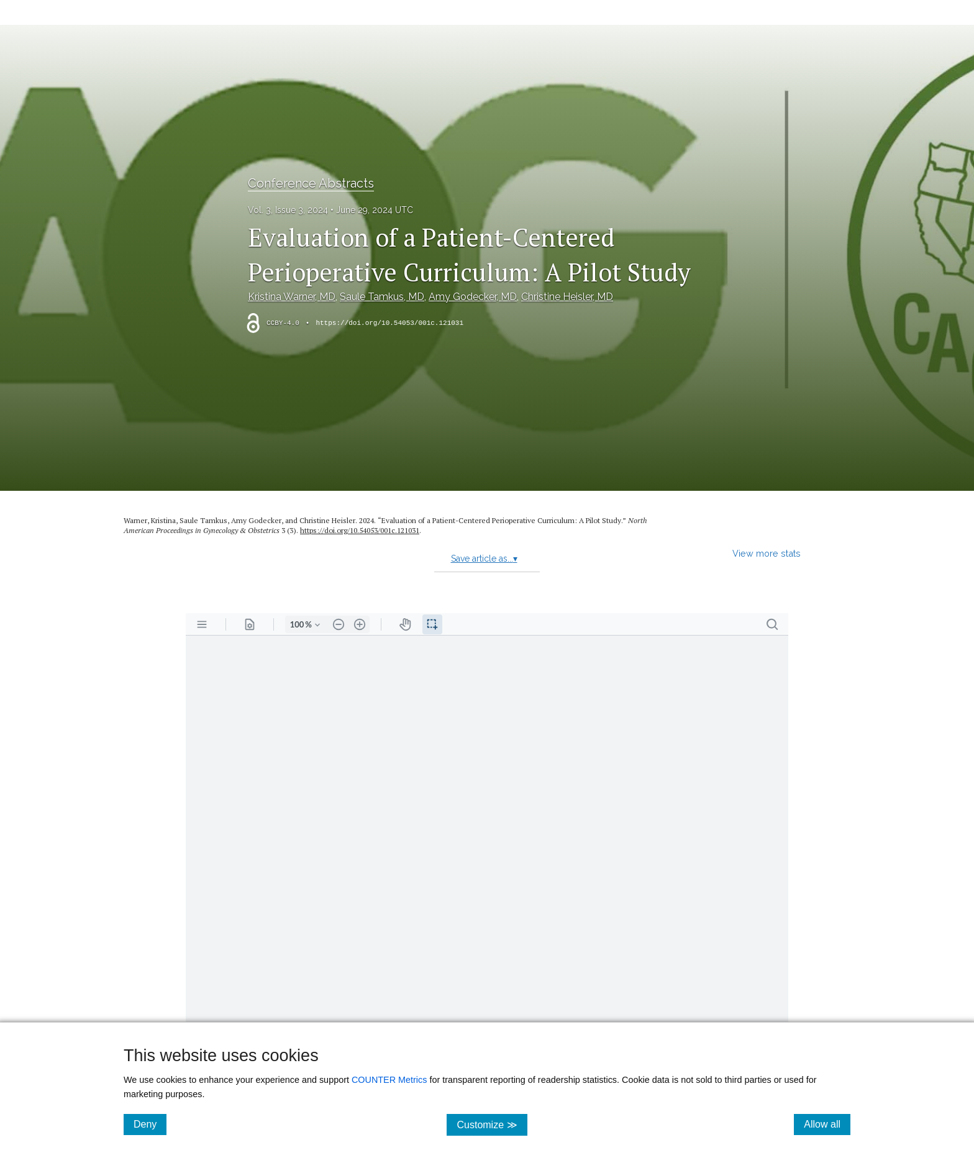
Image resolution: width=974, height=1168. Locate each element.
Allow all (827, 1123)
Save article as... (484, 558)
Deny (150, 1123)
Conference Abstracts (311, 183)
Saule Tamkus (382, 297)
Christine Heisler (567, 297)
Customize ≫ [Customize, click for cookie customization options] (492, 1124)
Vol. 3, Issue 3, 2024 (288, 210)
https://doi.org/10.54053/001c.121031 (389, 323)
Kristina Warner (291, 297)
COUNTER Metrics (389, 1080)
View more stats (766, 553)
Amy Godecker (473, 297)
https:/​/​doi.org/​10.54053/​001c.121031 (359, 530)
